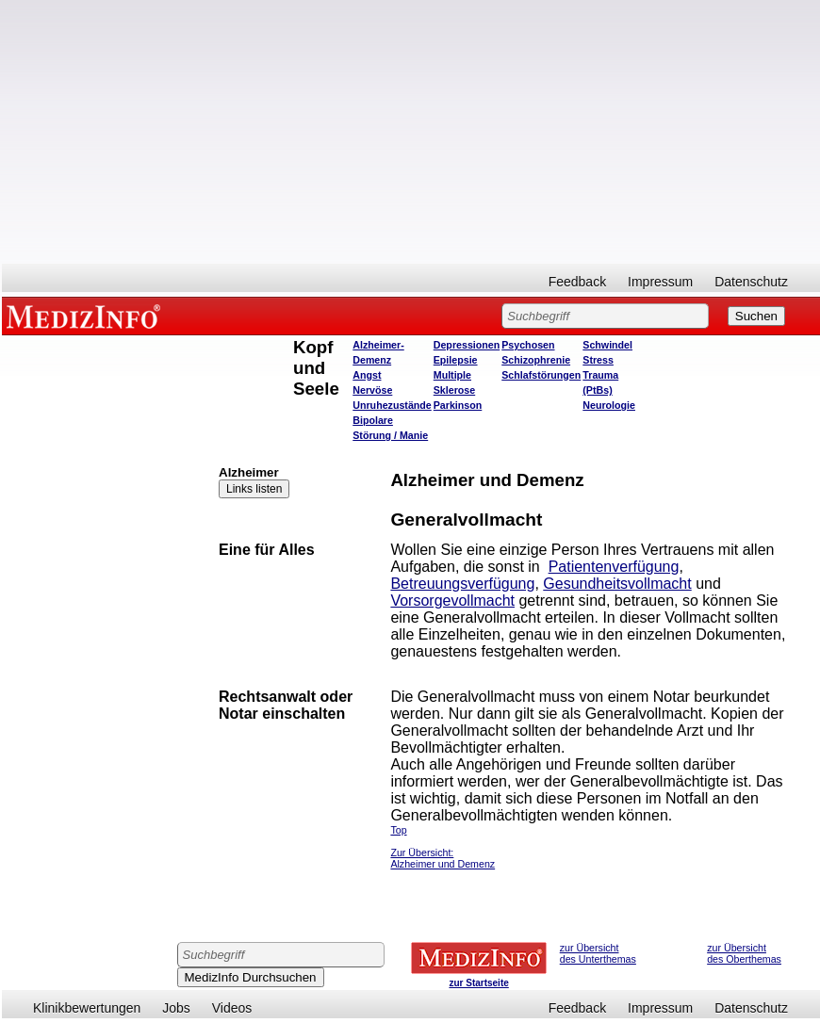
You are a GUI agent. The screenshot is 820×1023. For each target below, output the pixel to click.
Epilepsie (456, 359)
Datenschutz (751, 281)
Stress (598, 359)
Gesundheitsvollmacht (617, 584)
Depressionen (467, 344)
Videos (232, 1007)
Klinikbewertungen (86, 1007)
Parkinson (458, 405)
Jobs (176, 1007)
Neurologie (608, 405)
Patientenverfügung (614, 567)
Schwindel (607, 344)
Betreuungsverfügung (462, 584)
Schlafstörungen (541, 375)
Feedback (577, 281)
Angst (367, 375)
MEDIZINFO (87, 315)
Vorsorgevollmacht (452, 601)
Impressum (660, 281)
